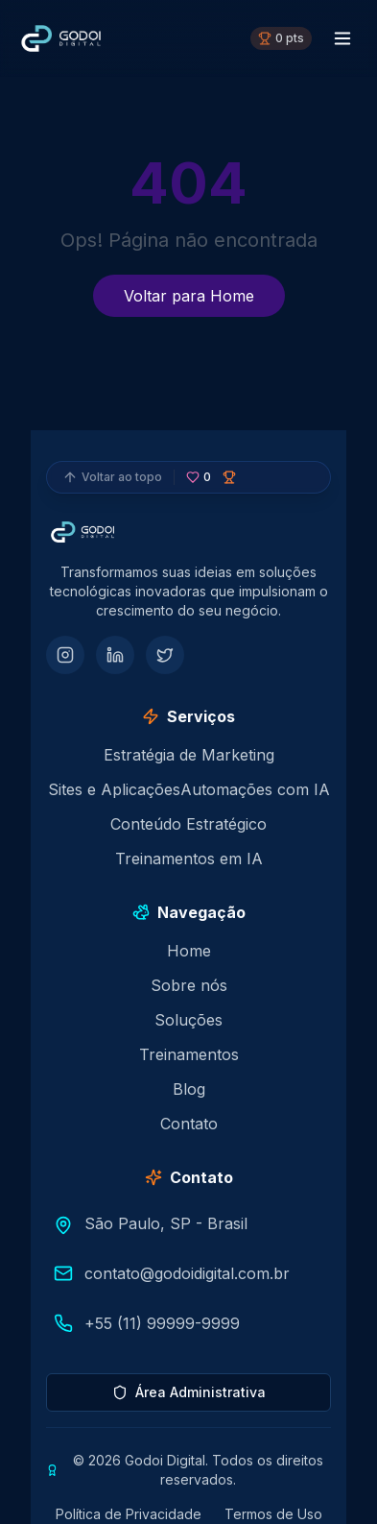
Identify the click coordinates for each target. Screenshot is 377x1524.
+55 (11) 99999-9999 (162, 1323)
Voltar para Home (189, 295)
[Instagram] (65, 655)
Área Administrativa (189, 1392)
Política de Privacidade (128, 1514)
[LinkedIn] (115, 655)
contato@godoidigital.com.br (187, 1273)
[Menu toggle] (342, 38)
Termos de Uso (273, 1514)
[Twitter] (165, 655)
